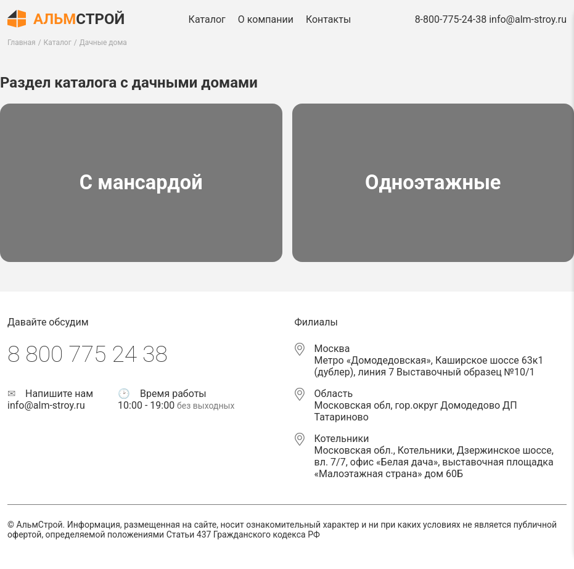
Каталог (207, 19)
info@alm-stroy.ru (528, 19)
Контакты (328, 19)
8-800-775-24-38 (451, 19)
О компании (265, 19)
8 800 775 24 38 (87, 353)
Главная (21, 42)
